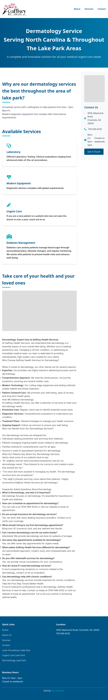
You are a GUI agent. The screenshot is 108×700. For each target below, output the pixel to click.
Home (5, 629)
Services (89, 8)
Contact (102, 8)
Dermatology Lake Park (14, 660)
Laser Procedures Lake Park (16, 650)
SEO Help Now (57, 690)
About (77, 8)
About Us (7, 635)
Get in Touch (94, 151)
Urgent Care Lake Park (13, 655)
